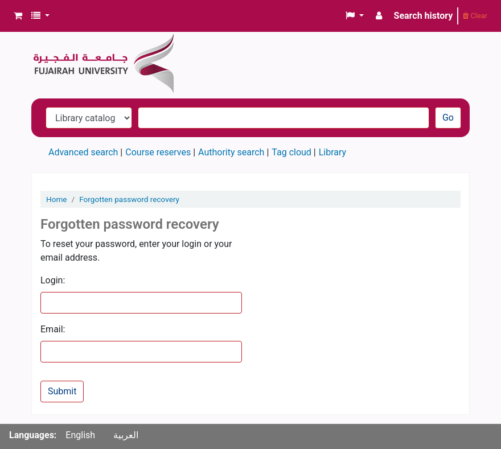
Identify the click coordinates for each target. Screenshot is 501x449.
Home (56, 199)
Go (448, 117)
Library (332, 152)
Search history (423, 15)
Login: (52, 280)
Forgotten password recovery (129, 199)
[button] (18, 16)
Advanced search (83, 152)
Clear (475, 15)
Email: (52, 329)
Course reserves (158, 152)
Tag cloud (291, 152)
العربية (125, 435)
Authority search (231, 152)
